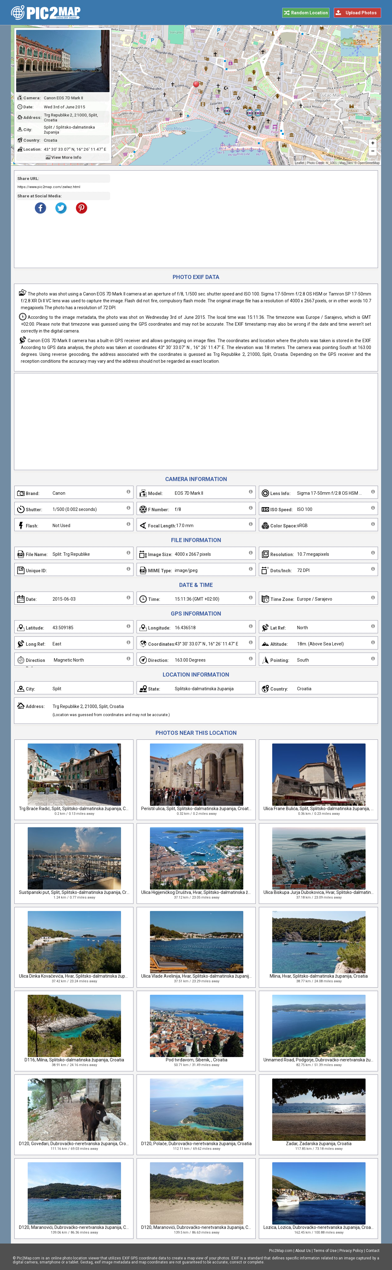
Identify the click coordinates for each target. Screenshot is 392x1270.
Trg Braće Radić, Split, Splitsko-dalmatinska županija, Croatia (78, 808)
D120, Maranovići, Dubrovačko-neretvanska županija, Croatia (78, 1227)
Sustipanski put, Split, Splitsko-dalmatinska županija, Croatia (78, 892)
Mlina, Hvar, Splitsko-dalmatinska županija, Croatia (319, 976)
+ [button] (373, 143)
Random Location (309, 12)
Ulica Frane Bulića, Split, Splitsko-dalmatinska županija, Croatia (324, 808)
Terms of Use (325, 1251)
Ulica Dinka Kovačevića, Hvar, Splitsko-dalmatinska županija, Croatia (85, 976)
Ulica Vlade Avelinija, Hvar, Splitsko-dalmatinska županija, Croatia (204, 976)
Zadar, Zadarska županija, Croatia (319, 1143)
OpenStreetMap (368, 163)
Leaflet (299, 163)
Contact (373, 1251)
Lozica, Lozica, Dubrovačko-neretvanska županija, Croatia (320, 1227)
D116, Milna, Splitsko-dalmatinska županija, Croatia (74, 1059)
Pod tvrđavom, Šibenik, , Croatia (196, 1059)
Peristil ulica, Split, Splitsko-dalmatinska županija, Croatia (196, 808)
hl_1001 (331, 163)
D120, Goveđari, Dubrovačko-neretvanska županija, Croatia (76, 1143)
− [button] (373, 152)
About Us (303, 1251)
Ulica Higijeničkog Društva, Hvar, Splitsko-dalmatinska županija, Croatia (209, 892)
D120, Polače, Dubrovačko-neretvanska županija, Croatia (196, 1143)
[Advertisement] (242, 219)
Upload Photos (361, 12)
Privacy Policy (351, 1251)
